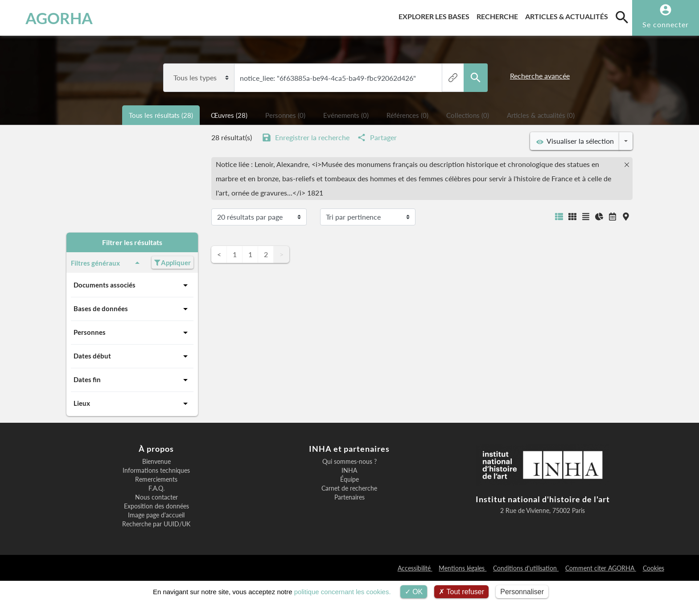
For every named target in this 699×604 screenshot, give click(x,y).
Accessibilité (415, 568)
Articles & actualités (568, 15)
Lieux (132, 403)
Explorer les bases (436, 15)
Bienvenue (156, 461)
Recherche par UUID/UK (156, 524)
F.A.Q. (156, 488)
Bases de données (132, 309)
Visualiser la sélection (575, 141)
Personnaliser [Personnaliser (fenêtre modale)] (522, 592)
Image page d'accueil (156, 515)
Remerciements (156, 479)
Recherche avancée (540, 75)
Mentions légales (462, 568)
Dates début (132, 356)
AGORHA (54, 18)
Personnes (132, 332)
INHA (349, 470)
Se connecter (665, 24)
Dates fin (132, 380)
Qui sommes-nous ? (349, 461)
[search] (622, 17)
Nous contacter (156, 497)
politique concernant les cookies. (342, 592)
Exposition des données (156, 506)
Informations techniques (156, 470)
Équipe (349, 479)
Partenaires (349, 497)
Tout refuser (461, 592)
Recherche (499, 15)
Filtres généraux (107, 263)
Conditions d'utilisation (526, 568)
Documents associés (132, 285)
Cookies (653, 568)
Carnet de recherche (349, 488)
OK (414, 592)
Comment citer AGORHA (600, 568)
